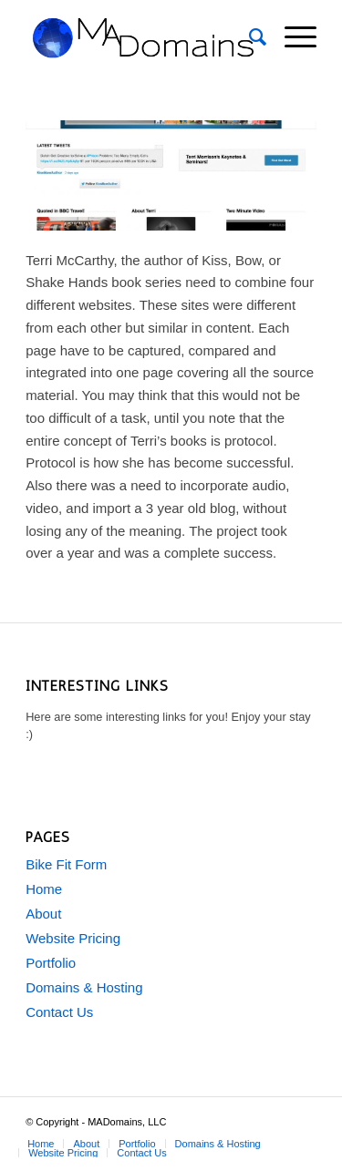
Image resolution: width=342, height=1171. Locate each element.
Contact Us (59, 1012)
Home (44, 889)
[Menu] (291, 37)
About (43, 913)
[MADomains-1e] (142, 37)
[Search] (248, 37)
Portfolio (51, 963)
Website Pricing (73, 938)
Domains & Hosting (84, 987)
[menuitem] (248, 37)
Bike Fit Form (66, 864)
